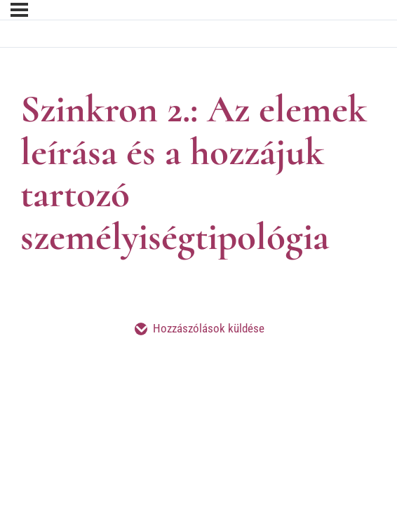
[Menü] (19, 10)
